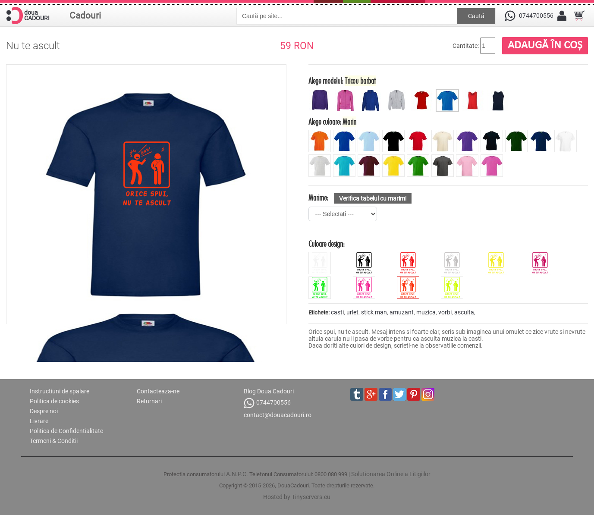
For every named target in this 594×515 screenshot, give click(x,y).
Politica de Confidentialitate (66, 430)
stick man (374, 312)
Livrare (39, 421)
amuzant (402, 312)
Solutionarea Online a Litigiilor (391, 474)
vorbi (445, 312)
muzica (426, 312)
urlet (352, 312)
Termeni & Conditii (54, 440)
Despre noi (44, 411)
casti (337, 312)
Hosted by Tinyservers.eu (296, 496)
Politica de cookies (54, 401)
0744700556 (267, 403)
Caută (476, 16)
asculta (464, 312)
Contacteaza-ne (158, 391)
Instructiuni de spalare (59, 391)
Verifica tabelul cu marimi (372, 198)
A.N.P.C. (237, 474)
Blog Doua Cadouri (269, 391)
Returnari (149, 401)
